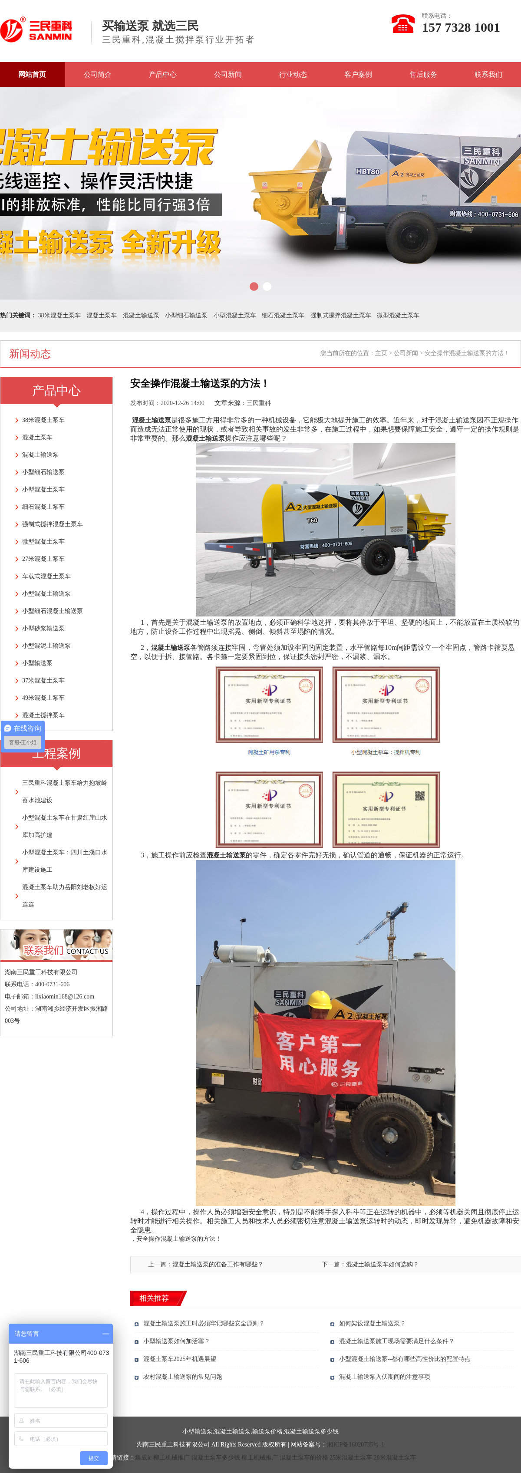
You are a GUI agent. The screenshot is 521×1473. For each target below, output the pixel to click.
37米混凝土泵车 (43, 680)
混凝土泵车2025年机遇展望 (179, 1359)
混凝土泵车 (101, 315)
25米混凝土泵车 (351, 1457)
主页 (381, 353)
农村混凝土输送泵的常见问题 (182, 1377)
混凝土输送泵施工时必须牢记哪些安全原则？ (204, 1323)
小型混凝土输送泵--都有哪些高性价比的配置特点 (405, 1359)
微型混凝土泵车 (398, 315)
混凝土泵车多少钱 (215, 1457)
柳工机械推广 (171, 1457)
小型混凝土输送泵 (46, 593)
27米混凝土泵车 (43, 559)
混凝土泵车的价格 (304, 1457)
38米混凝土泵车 (59, 315)
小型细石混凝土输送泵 (52, 611)
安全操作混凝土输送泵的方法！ (178, 1239)
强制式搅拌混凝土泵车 (340, 315)
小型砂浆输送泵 (43, 628)
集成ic (143, 1457)
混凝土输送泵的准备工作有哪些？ (218, 1264)
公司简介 (98, 74)
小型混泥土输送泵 (46, 646)
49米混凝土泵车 (43, 698)
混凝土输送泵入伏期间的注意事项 (384, 1377)
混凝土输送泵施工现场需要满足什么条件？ (397, 1341)
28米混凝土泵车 (395, 1457)
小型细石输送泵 (186, 315)
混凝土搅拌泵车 (43, 715)
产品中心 (163, 74)
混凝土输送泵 (141, 315)
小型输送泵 (37, 663)
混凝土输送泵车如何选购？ (382, 1264)
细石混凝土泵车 (283, 315)
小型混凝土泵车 (235, 315)
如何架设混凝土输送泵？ (372, 1323)
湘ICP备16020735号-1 (355, 1444)
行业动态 (293, 74)
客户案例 (358, 74)
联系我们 (488, 74)
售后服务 (423, 74)
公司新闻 (228, 74)
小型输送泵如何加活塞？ (176, 1341)
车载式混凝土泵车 (46, 576)
